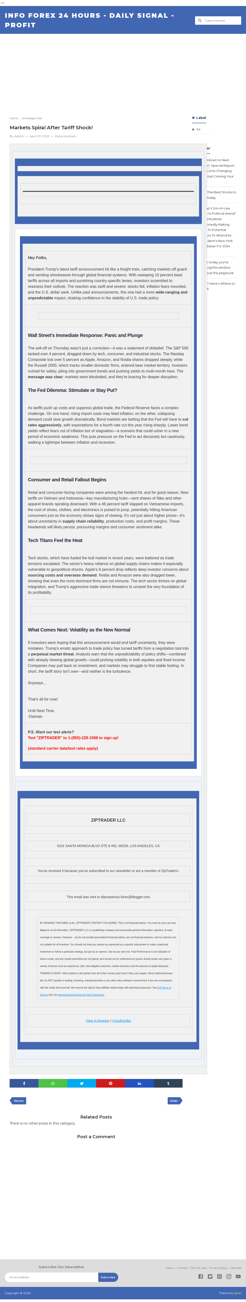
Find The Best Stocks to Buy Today (217, 200)
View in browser (98, 1023)
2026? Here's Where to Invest (217, 303)
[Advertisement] (123, 72)
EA (198, 132)
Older (173, 1103)
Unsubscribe (121, 1023)
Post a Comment (67, 138)
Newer (19, 1103)
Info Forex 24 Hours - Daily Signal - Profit (94, 21)
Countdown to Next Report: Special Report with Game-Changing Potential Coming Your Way (217, 174)
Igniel (237, 1296)
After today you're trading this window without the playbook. (216, 281)
